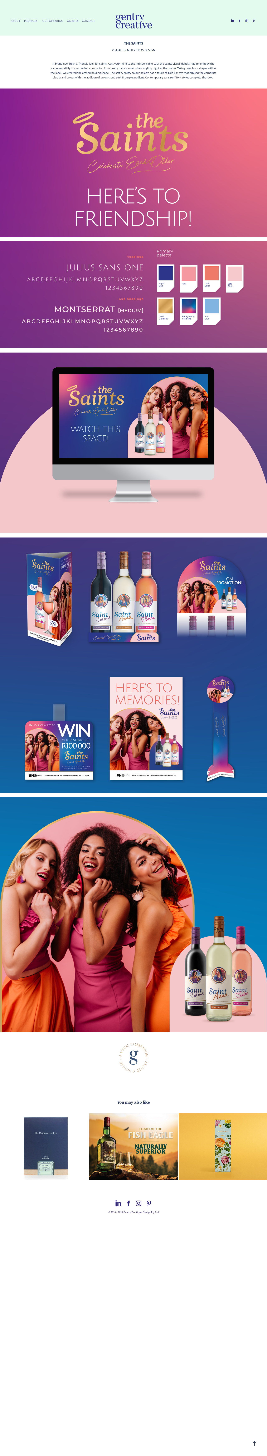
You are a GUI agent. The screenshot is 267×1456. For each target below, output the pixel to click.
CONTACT (88, 21)
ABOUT (15, 21)
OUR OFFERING (52, 21)
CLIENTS (72, 21)
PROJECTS (30, 21)
